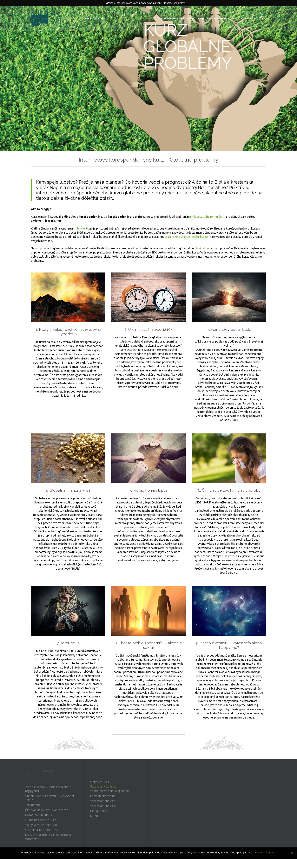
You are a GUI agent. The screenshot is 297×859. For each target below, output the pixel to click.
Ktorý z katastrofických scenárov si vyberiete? (48, 837)
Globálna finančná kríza (40, 820)
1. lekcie (79, 228)
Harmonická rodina (102, 796)
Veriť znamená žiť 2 (103, 806)
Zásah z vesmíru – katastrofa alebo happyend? (48, 789)
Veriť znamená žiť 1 (102, 801)
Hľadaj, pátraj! (99, 811)
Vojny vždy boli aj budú (41, 825)
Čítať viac (270, 852)
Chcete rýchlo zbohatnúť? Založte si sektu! (49, 798)
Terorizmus (32, 805)
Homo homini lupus (38, 815)
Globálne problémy (103, 786)
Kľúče (94, 815)
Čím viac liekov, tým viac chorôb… (47, 810)
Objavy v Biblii (99, 782)
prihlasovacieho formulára (206, 216)
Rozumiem (255, 852)
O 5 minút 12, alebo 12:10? (42, 830)
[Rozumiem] (292, 853)
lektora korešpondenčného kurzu (186, 236)
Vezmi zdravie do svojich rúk (109, 791)
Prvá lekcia (202, 248)
